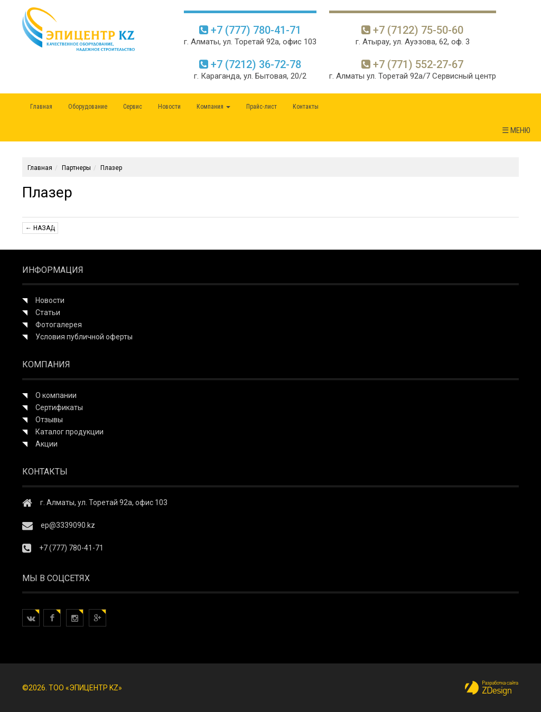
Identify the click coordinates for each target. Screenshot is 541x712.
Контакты (306, 106)
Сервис (132, 106)
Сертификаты (59, 407)
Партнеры (76, 168)
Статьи (47, 312)
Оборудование (87, 106)
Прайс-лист (261, 106)
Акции (46, 444)
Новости (169, 106)
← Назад (40, 228)
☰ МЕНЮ (516, 130)
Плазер (111, 168)
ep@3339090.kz (68, 525)
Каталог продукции (69, 432)
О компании (56, 395)
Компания (213, 106)
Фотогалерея (58, 324)
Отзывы (49, 419)
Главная (41, 106)
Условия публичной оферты (84, 337)
